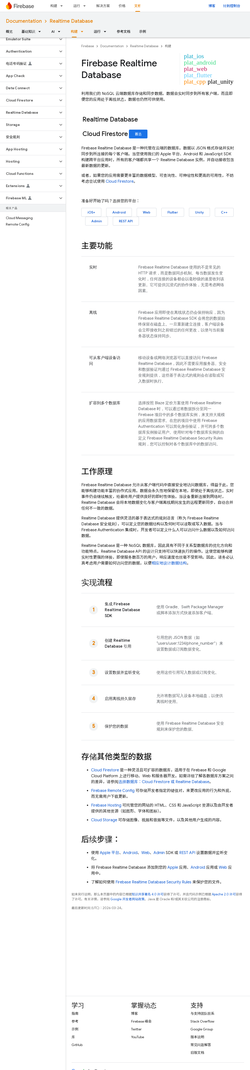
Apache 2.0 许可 (224, 894)
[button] (29, 39)
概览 (9, 31)
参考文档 (123, 31)
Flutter (172, 212)
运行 (76, 6)
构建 (53, 6)
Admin (96, 221)
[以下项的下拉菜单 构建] (63, 6)
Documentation (24, 21)
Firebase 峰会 (141, 1021)
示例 (142, 31)
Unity (199, 212)
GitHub (77, 1045)
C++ (224, 212)
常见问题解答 (200, 1045)
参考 (75, 1021)
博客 (211, 6)
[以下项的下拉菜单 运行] (86, 6)
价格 (122, 6)
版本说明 (197, 1037)
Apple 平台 (109, 852)
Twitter (136, 1029)
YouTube (137, 1037)
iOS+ (91, 212)
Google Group (201, 1029)
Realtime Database (71, 21)
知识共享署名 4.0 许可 (148, 894)
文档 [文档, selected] (137, 6)
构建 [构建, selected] (74, 31)
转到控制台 (231, 6)
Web (146, 212)
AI (53, 31)
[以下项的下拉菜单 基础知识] (41, 31)
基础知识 (28, 31)
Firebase (87, 46)
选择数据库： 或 (163, 781)
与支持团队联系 (202, 1013)
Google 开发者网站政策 (127, 899)
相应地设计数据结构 (169, 563)
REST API (126, 221)
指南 (75, 1013)
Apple (172, 867)
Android (119, 212)
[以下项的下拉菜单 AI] (60, 31)
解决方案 (103, 6)
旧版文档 (197, 1052)
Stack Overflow (202, 1021)
